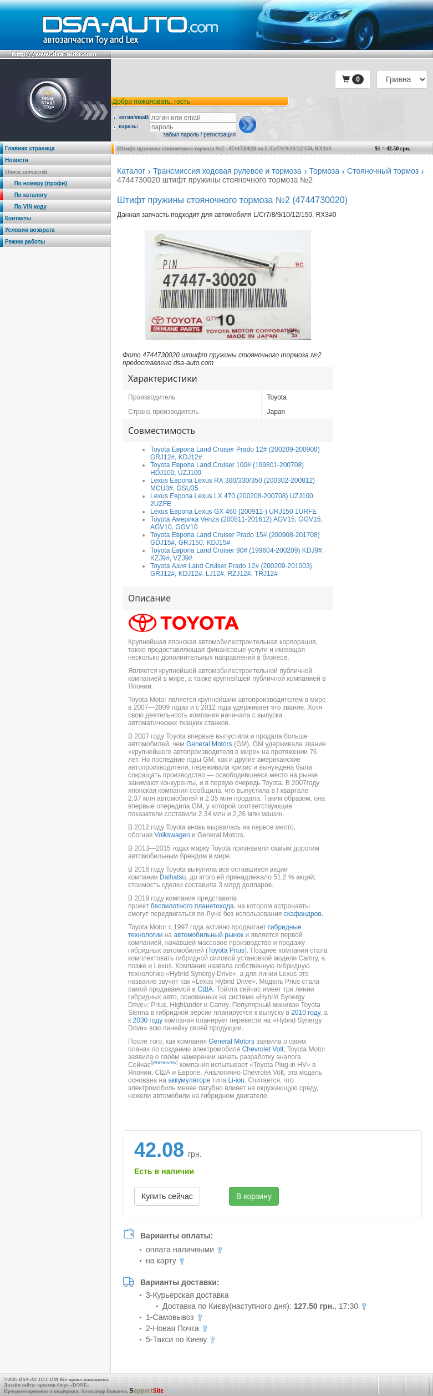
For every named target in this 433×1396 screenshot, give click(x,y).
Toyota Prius (226, 950)
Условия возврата (30, 230)
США (205, 989)
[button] (353, 79)
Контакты (18, 218)
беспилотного (172, 906)
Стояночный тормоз (383, 170)
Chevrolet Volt (263, 1049)
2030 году (148, 1020)
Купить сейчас (167, 1196)
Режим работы (25, 242)
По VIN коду (26, 207)
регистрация (219, 134)
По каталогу (26, 195)
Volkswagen (172, 835)
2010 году (305, 1012)
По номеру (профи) (36, 183)
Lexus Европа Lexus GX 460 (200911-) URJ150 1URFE (233, 511)
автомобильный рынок (208, 935)
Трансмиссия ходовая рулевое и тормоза (227, 170)
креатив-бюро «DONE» (63, 1385)
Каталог (131, 170)
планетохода (214, 906)
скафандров (303, 914)
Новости (16, 160)
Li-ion (236, 1080)
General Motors (209, 744)
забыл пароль (181, 134)
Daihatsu (173, 877)
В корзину (254, 1196)
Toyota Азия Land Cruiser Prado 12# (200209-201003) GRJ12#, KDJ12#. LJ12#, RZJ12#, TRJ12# (231, 570)
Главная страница (30, 148)
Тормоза (324, 170)
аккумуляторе (189, 1080)
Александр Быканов (104, 1391)
